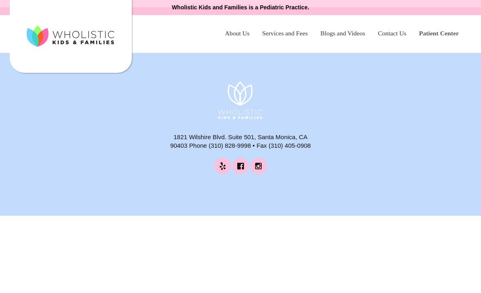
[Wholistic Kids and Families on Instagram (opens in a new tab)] (258, 166)
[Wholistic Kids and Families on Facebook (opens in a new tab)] (240, 166)
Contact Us (392, 33)
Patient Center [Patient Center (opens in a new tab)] (439, 33)
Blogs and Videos (342, 33)
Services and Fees (285, 33)
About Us (237, 33)
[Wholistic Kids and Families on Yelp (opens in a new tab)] (222, 166)
